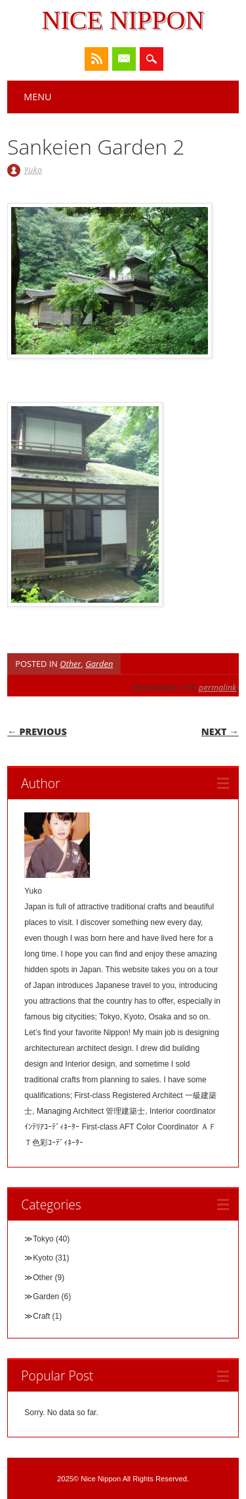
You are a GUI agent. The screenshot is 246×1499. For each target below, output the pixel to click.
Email (124, 59)
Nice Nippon (123, 20)
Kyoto (43, 1257)
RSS (96, 59)
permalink (217, 687)
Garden (99, 664)
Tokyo (43, 1238)
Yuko (33, 170)
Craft (41, 1316)
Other (70, 664)
